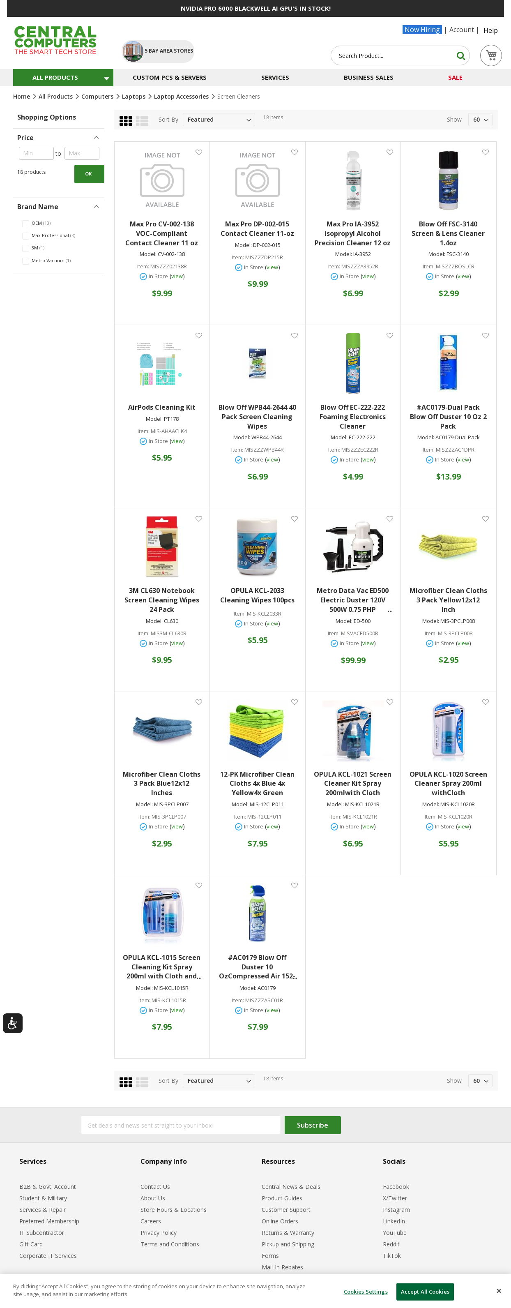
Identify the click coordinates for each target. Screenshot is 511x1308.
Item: (143, 266)
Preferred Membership (49, 1221)
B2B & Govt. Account (47, 1186)
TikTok (392, 1256)
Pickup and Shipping (288, 1244)
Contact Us (155, 1186)
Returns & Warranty (288, 1232)
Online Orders (280, 1221)
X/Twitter (395, 1198)
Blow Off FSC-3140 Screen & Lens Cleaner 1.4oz (448, 233)
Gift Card (31, 1244)
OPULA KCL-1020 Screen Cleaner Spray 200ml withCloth (448, 784)
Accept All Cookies (425, 1291)
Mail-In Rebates (282, 1267)
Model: (148, 254)
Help (490, 30)
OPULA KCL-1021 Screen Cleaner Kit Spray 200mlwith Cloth (352, 784)
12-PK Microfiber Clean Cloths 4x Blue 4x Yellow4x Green (257, 784)
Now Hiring (422, 29)
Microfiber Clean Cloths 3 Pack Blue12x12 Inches (161, 784)
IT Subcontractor (41, 1232)
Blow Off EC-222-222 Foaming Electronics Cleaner (353, 417)
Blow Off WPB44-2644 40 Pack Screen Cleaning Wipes (257, 417)
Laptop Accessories (182, 96)
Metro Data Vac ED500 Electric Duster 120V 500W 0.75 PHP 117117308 (354, 600)
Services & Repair (42, 1209)
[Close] (499, 1291)
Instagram (396, 1209)
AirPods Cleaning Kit (162, 407)
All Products (56, 96)
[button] (198, 151)
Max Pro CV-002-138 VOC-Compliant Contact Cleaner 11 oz (161, 233)
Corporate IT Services (48, 1256)
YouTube (395, 1232)
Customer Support (286, 1209)
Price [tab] (25, 137)
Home (22, 96)
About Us (152, 1198)
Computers (98, 96)
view (177, 276)
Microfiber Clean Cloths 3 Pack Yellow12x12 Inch (448, 600)
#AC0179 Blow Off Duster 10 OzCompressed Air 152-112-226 (258, 967)
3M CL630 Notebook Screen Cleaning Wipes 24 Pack (161, 600)
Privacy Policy (158, 1232)
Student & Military (43, 1198)
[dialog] (255, 1291)
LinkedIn (394, 1221)
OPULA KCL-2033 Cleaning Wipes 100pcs (257, 595)
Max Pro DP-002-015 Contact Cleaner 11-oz (257, 228)
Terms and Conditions (169, 1244)
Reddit (391, 1244)
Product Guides (282, 1198)
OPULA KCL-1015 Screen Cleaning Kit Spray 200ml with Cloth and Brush (162, 967)
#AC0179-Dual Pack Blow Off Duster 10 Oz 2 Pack (448, 417)
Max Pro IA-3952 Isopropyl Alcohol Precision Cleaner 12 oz (353, 233)
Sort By (168, 119)
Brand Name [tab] (37, 206)
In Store (158, 276)
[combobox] (400, 55)
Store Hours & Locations (173, 1209)
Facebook (396, 1186)
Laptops (134, 96)
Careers (150, 1221)
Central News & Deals (291, 1186)
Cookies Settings (366, 1291)
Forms (270, 1256)
